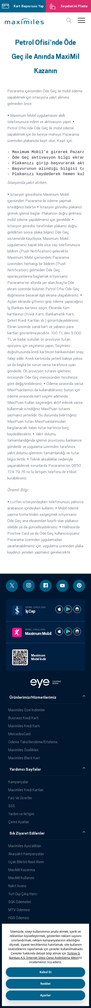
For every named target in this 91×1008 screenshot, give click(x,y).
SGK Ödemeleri (19, 902)
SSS (11, 806)
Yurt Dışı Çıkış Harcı (22, 894)
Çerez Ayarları (18, 822)
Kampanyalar (18, 782)
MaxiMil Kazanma (21, 870)
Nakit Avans (17, 886)
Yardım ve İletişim (21, 814)
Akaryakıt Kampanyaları (26, 854)
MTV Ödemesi (19, 910)
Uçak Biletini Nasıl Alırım (26, 862)
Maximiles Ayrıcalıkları (24, 846)
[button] (24, 21)
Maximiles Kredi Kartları (25, 790)
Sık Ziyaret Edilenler (27, 833)
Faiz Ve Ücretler (20, 798)
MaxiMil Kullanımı (21, 878)
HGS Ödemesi (18, 918)
